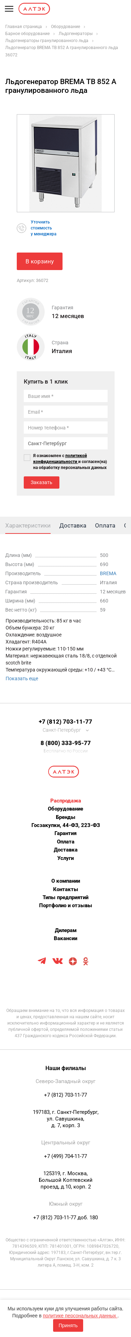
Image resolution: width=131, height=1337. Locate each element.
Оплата (65, 842)
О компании (65, 881)
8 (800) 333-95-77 (66, 742)
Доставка (66, 850)
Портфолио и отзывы (65, 905)
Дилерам (66, 930)
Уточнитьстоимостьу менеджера (43, 228)
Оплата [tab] (105, 525)
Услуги (65, 858)
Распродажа (65, 801)
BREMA (108, 573)
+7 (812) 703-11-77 (65, 721)
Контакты (65, 889)
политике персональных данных (80, 1315)
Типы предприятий (65, 897)
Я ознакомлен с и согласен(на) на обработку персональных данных (70, 461)
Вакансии (65, 938)
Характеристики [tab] (28, 525)
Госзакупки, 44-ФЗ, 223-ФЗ (65, 825)
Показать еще (22, 678)
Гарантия (65, 833)
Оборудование (65, 809)
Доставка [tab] (72, 525)
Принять (68, 1325)
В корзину (40, 261)
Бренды (65, 817)
